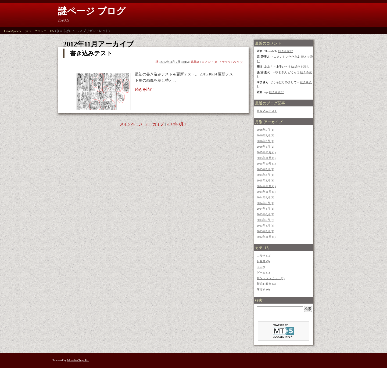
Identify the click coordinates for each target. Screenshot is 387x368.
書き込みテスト (91, 53)
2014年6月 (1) (265, 203)
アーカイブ (154, 124)
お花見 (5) (263, 261)
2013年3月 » (177, 124)
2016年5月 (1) (265, 129)
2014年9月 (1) (265, 197)
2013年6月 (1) (265, 214)
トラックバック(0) (231, 61)
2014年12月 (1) (266, 186)
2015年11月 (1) (266, 157)
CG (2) (261, 266)
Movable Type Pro (78, 360)
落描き (195, 61)
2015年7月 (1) (265, 169)
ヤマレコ (40, 30)
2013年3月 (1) (265, 231)
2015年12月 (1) (266, 152)
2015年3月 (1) (265, 174)
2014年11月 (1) (266, 191)
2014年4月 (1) (265, 208)
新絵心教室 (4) (266, 283)
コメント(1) (209, 61)
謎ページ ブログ (92, 11)
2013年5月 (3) (265, 219)
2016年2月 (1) (265, 141)
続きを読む (144, 90)
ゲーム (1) (263, 272)
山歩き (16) (264, 255)
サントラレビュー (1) (271, 278)
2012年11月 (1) (266, 236)
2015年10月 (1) (266, 163)
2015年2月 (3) (265, 180)
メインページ (131, 124)
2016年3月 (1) (265, 135)
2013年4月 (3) (265, 225)
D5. (52, 30)
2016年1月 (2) (265, 146)
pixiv (28, 30)
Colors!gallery (12, 30)
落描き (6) (263, 289)
